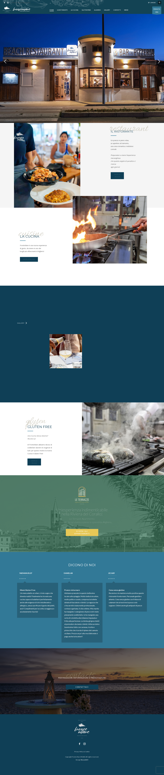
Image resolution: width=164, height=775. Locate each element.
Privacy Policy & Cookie (82, 751)
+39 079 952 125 (36, 2)
